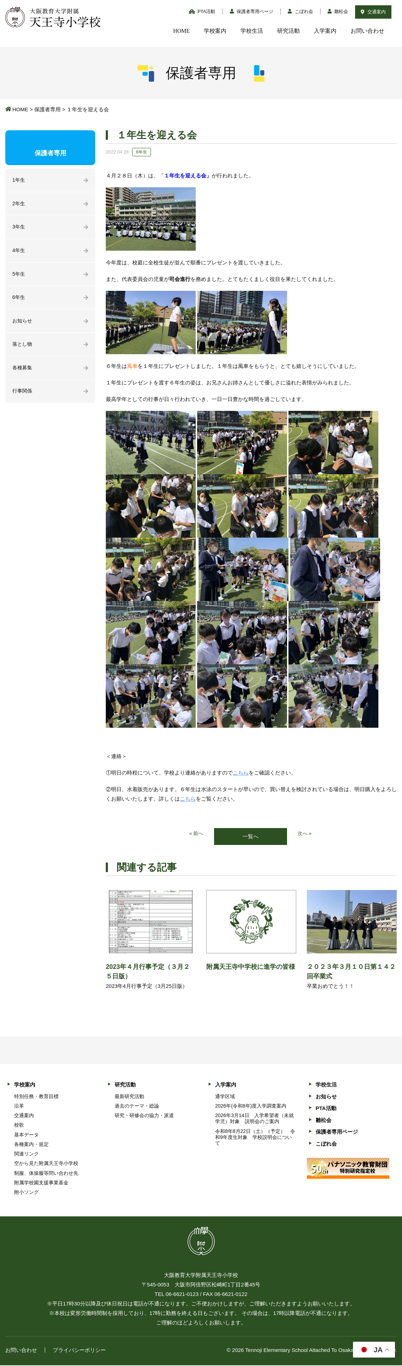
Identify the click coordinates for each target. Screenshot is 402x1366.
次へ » (305, 834)
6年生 (19, 300)
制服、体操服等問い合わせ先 (46, 1173)
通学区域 (225, 1096)
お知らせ (23, 324)
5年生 (19, 276)
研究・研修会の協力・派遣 (144, 1116)
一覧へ (250, 837)
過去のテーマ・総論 (137, 1106)
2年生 (19, 204)
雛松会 (338, 11)
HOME (181, 31)
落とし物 (23, 348)
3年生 (19, 228)
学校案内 (215, 31)
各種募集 (23, 372)
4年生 (19, 252)
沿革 (19, 1106)
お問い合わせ (367, 31)
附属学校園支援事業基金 (41, 1183)
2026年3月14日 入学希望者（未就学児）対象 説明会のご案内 (254, 1119)
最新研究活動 (129, 1096)
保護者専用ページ (252, 11)
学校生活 (251, 31)
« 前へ (195, 834)
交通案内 (373, 11)
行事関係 (23, 396)
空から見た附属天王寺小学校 (46, 1164)
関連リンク (26, 1154)
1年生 (19, 180)
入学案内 (325, 31)
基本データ (26, 1135)
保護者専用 (47, 109)
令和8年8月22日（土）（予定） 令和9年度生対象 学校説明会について (255, 1137)
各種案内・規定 (31, 1144)
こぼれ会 (300, 11)
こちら (241, 773)
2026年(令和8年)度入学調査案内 (250, 1106)
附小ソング (26, 1192)
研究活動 (288, 31)
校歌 (19, 1125)
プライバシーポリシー (79, 1351)
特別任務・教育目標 (36, 1096)
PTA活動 (202, 11)
